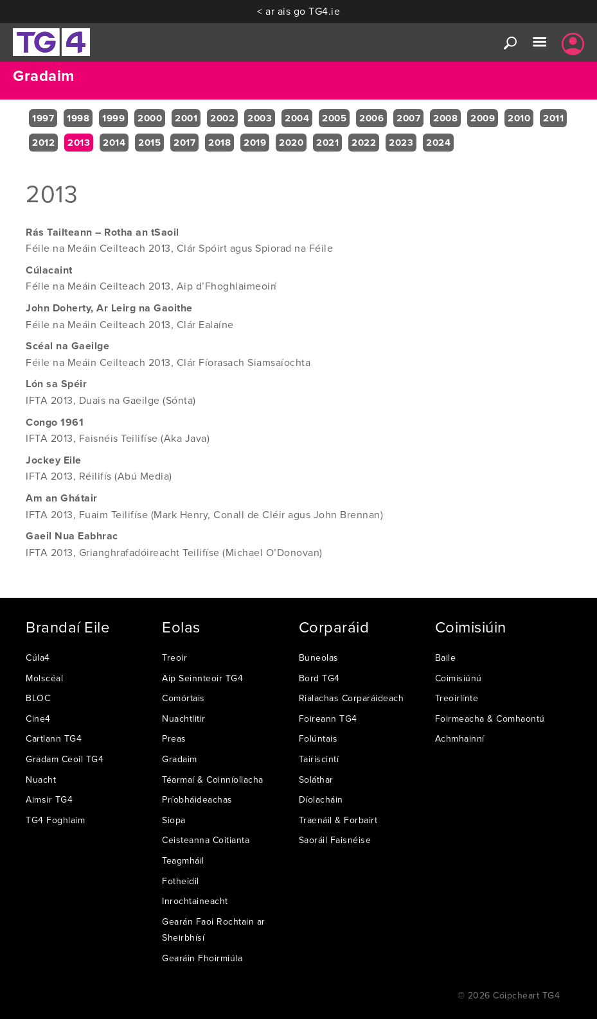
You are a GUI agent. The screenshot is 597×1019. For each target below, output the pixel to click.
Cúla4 (38, 657)
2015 (149, 142)
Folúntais (318, 738)
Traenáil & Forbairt (338, 820)
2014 (114, 142)
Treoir (174, 657)
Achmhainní (460, 738)
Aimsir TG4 (49, 799)
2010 (519, 118)
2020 (291, 142)
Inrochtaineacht (195, 900)
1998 (78, 118)
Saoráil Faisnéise (335, 839)
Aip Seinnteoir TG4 (202, 678)
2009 (482, 118)
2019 (255, 142)
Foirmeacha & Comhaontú (490, 718)
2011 (553, 118)
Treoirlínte (457, 698)
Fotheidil (180, 881)
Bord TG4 (319, 678)
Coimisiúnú (458, 678)
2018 (219, 142)
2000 (150, 118)
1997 (43, 118)
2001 (186, 118)
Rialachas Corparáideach (351, 698)
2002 (222, 118)
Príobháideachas (197, 799)
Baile (445, 657)
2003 (259, 118)
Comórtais (183, 698)
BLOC (38, 698)
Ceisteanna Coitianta (205, 839)
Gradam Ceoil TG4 (64, 759)
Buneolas (319, 657)
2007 (408, 118)
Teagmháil (183, 860)
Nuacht (41, 779)
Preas (174, 738)
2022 (364, 142)
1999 (113, 118)
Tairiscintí (319, 759)
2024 (438, 142)
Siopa (174, 820)
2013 (78, 142)
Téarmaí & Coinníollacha (212, 779)
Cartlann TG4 (54, 738)
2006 (371, 118)
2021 (327, 142)
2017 (184, 142)
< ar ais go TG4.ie (298, 11)
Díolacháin (321, 799)
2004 (297, 118)
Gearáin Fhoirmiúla (202, 958)
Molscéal (44, 678)
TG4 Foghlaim (55, 820)
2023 (401, 142)
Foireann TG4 (328, 718)
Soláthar (316, 779)
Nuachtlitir (184, 718)
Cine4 (38, 718)
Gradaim (179, 759)
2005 (334, 118)
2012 (43, 142)
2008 (445, 118)
